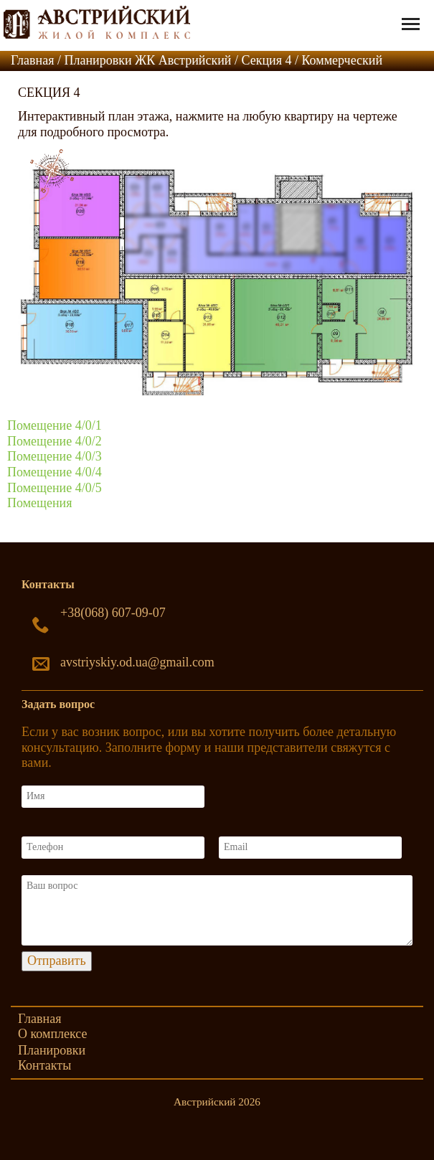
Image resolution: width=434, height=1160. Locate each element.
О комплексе (52, 1034)
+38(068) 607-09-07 (113, 612)
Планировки (51, 1050)
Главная (39, 1019)
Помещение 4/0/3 (54, 456)
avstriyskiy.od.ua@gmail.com (137, 662)
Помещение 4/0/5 (54, 488)
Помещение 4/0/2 (54, 441)
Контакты (44, 1065)
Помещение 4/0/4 (54, 472)
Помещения (39, 503)
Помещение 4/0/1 (54, 425)
